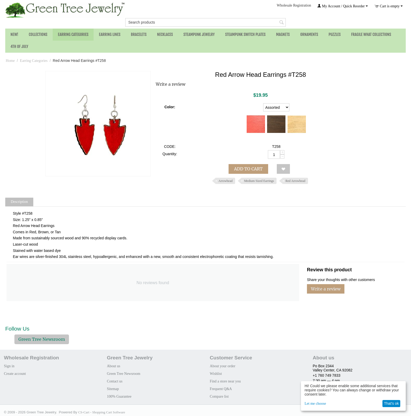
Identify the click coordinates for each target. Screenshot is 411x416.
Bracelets (139, 34)
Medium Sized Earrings (259, 181)
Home (10, 61)
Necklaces (165, 34)
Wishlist (216, 374)
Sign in (9, 366)
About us (113, 366)
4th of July (19, 46)
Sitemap (113, 389)
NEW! (14, 34)
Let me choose (315, 404)
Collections (38, 34)
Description (19, 202)
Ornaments (309, 34)
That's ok (391, 403)
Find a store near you (225, 381)
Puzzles (335, 34)
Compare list (219, 396)
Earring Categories (73, 34)
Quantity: (170, 154)
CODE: (170, 146)
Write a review (170, 84)
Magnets (283, 34)
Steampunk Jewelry (199, 34)
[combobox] (205, 22)
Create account (15, 374)
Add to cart (248, 168)
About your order (222, 366)
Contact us (115, 381)
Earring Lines (109, 34)
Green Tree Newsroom (41, 339)
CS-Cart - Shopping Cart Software (101, 412)
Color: (169, 107)
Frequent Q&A (221, 389)
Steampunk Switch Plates (245, 34)
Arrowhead (225, 181)
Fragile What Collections (371, 34)
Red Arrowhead (295, 181)
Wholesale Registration (294, 5)
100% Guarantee (119, 396)
